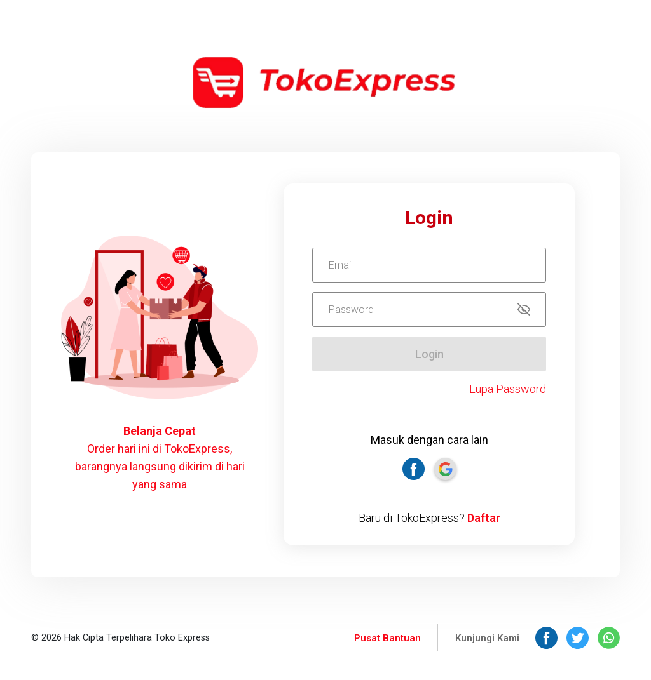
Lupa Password (507, 389)
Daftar (483, 517)
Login (429, 354)
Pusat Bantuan (387, 638)
